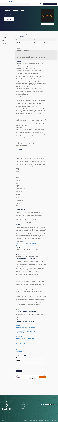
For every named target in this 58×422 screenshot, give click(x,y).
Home (16, 34)
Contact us (41, 420)
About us (25, 420)
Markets (4, 37)
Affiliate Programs (4, 3)
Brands (3, 40)
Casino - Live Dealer (29, 243)
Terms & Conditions (33, 420)
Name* (17, 357)
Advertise (47, 420)
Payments (4, 43)
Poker (35, 243)
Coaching (13, 3)
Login (45, 3)
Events (22, 412)
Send (19, 371)
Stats (27, 3)
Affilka (19, 53)
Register (53, 3)
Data (3, 34)
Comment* (18, 360)
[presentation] (24, 368)
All (16, 245)
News (18, 3)
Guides (21, 3)
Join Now (47, 24)
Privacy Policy (53, 420)
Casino (17, 243)
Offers (22, 410)
